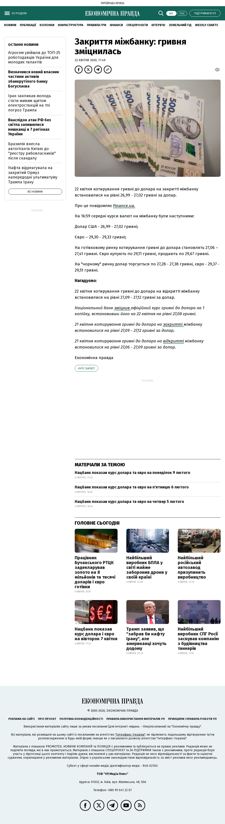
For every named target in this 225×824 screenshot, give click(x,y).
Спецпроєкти (137, 25)
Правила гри (96, 25)
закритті (173, 324)
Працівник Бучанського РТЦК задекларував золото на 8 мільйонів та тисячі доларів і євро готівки (95, 572)
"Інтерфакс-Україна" (130, 734)
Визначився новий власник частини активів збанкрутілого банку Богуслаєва (33, 79)
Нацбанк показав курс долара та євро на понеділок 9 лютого (132, 472)
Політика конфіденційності (81, 718)
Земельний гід (180, 25)
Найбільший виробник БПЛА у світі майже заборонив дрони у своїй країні (146, 567)
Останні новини (23, 45)
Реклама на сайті (21, 718)
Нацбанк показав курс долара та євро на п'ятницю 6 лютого (132, 487)
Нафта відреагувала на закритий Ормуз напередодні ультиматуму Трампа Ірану (32, 174)
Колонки (47, 25)
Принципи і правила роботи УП (192, 718)
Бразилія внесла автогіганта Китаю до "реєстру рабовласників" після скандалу (32, 151)
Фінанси (116, 25)
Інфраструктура (70, 25)
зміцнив (122, 307)
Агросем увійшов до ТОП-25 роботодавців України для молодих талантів (34, 57)
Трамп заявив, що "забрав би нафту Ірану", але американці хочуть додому (146, 638)
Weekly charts (206, 25)
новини (10, 25)
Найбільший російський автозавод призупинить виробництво (192, 567)
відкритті (173, 340)
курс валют (86, 368)
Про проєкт (47, 718)
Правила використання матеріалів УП (135, 718)
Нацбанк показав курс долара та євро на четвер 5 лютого (129, 501)
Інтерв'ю (158, 25)
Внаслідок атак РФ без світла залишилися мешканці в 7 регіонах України (29, 127)
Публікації (28, 25)
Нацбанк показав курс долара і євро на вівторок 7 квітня (96, 633)
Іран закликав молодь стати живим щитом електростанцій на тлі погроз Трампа (29, 103)
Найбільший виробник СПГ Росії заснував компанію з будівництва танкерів (198, 638)
